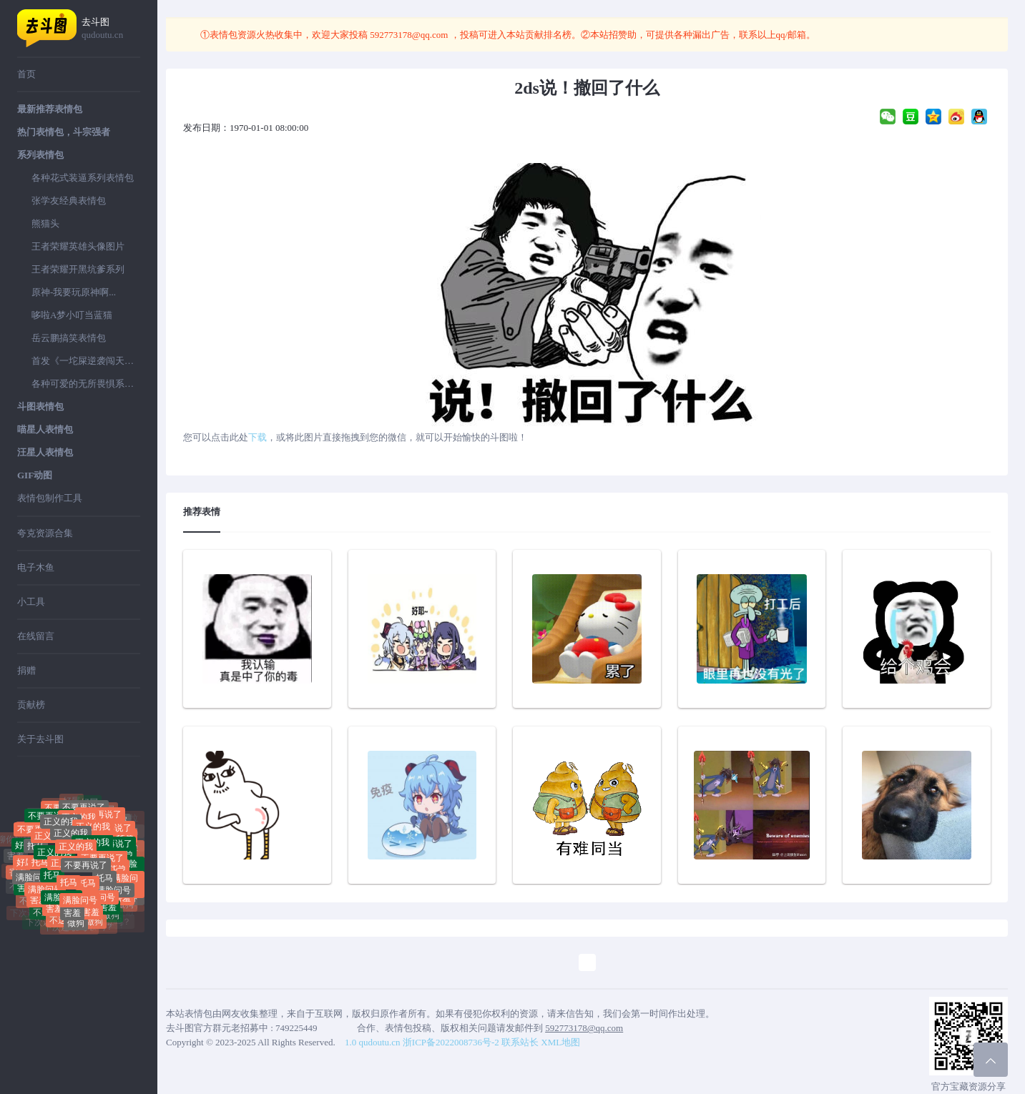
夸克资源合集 (45, 533)
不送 (41, 917)
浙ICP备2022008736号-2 (451, 1042)
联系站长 (520, 1042)
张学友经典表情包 (68, 200)
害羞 (72, 913)
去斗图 (111, 28)
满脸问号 (33, 882)
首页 (26, 74)
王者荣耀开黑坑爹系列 (77, 269)
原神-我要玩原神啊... (73, 292)
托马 (35, 854)
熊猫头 (45, 223)
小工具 (31, 601)
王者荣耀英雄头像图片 (77, 246)
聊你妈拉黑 (39, 811)
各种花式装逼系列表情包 (82, 177)
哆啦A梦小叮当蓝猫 (71, 315)
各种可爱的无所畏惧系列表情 (85, 383)
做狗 (75, 927)
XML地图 (560, 1042)
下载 (257, 437)
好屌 (89, 807)
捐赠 (26, 670)
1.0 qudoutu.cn (373, 1042)
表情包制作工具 (49, 498)
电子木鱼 (35, 567)
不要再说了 (102, 869)
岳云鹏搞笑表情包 (68, 337)
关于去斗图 (40, 739)
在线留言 (35, 636)
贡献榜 (31, 704)
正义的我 (71, 845)
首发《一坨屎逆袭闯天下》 (85, 360)
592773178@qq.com (409, 34)
